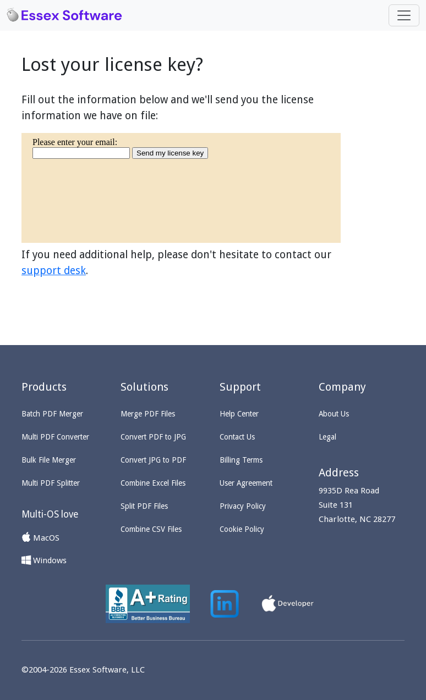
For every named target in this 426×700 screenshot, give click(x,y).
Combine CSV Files (151, 529)
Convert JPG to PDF (153, 459)
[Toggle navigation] (404, 15)
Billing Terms (241, 459)
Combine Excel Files (153, 483)
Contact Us (237, 436)
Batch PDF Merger (52, 413)
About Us (334, 413)
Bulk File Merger (48, 459)
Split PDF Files (144, 506)
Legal (327, 436)
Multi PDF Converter (55, 436)
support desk (53, 270)
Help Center (239, 413)
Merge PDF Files (148, 413)
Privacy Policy (243, 506)
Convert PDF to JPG (153, 436)
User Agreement (246, 483)
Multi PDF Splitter (50, 483)
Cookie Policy (242, 529)
